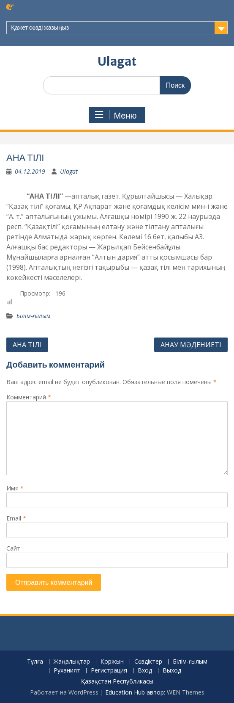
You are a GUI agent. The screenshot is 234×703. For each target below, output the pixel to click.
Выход (172, 670)
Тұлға (35, 661)
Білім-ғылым (33, 316)
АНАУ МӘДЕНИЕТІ (191, 344)
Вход (145, 670)
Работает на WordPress (64, 692)
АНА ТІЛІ (27, 344)
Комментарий (28, 397)
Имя (15, 488)
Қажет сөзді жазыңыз (40, 27)
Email (16, 518)
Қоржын (112, 661)
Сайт (13, 548)
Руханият (67, 670)
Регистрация (109, 670)
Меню (115, 115)
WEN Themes (185, 692)
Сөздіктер (148, 661)
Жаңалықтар (72, 661)
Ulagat (117, 61)
